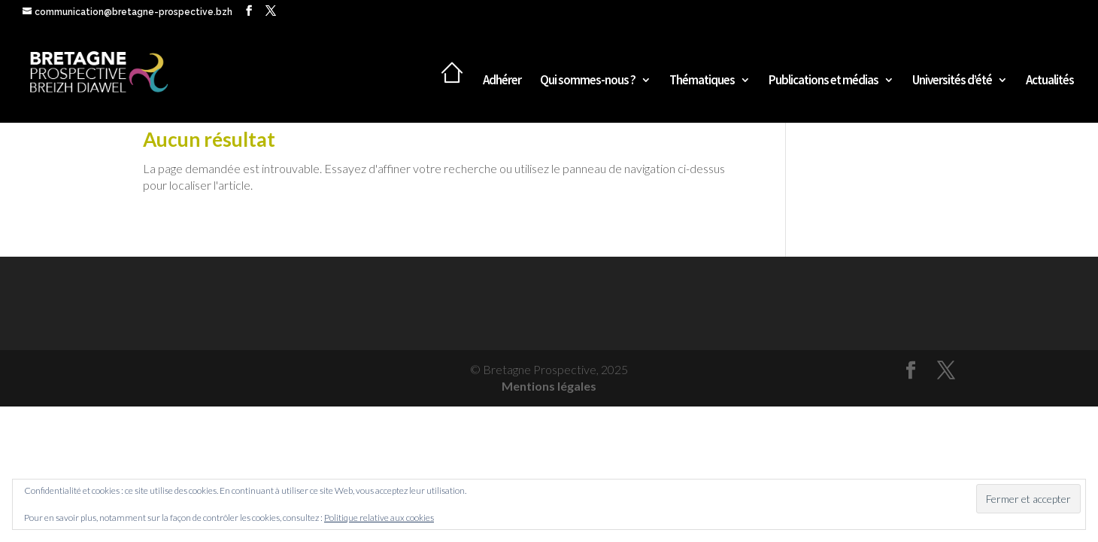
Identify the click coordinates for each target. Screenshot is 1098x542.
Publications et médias (823, 81)
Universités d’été (952, 81)
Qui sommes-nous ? (587, 81)
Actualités (1050, 81)
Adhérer (502, 81)
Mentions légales (549, 386)
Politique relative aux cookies (379, 517)
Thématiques (702, 81)
